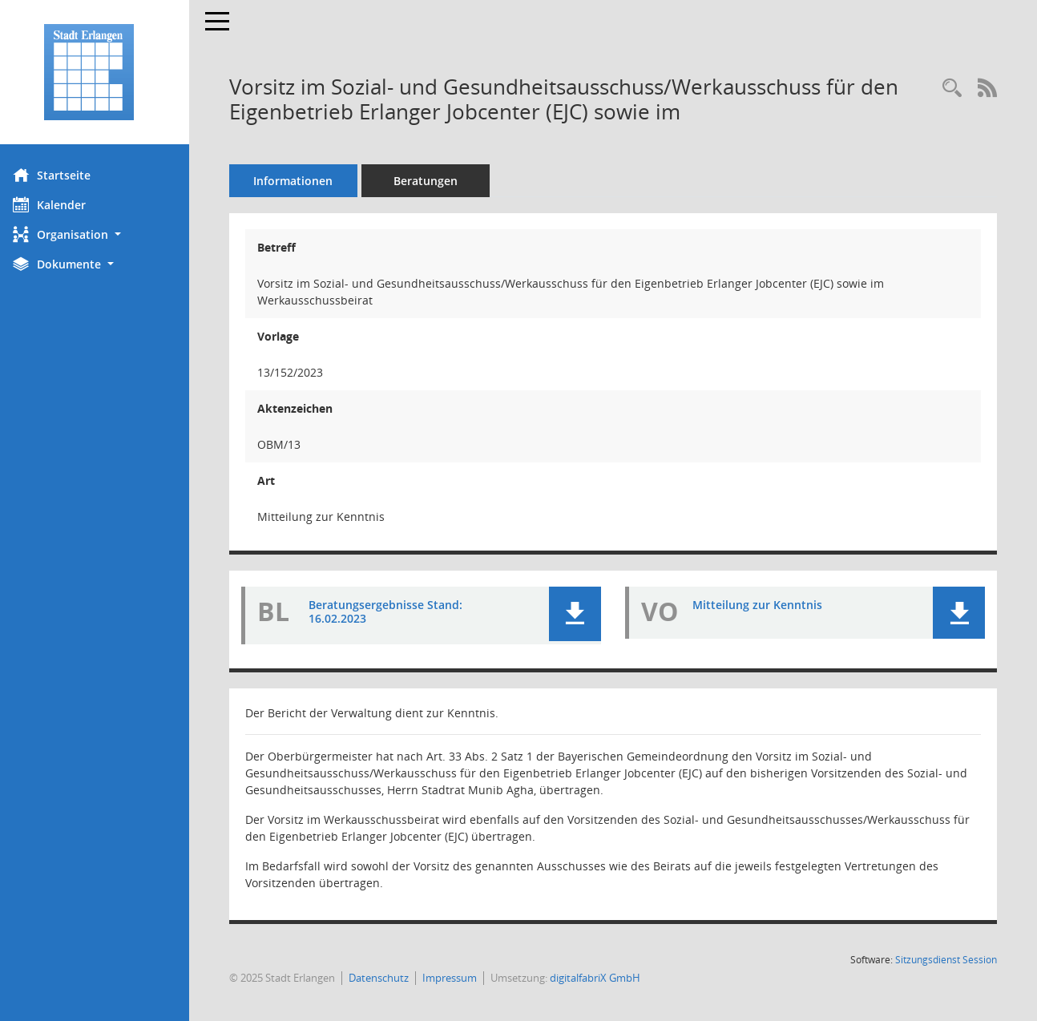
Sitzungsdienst (946, 960)
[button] (100, 234)
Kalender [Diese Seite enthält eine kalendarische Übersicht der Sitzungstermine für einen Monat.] (60, 204)
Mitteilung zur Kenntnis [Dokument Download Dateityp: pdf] (763, 604)
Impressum (461, 978)
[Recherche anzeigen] (952, 88)
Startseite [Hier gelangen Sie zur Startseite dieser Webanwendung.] (63, 175)
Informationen (305, 180)
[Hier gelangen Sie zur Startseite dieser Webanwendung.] (100, 72)
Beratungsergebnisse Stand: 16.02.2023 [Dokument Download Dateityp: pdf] (397, 611)
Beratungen (437, 180)
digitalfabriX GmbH (606, 978)
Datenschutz (390, 978)
